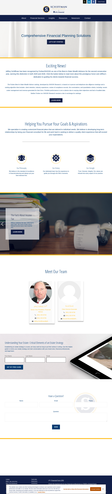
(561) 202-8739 (70, 312)
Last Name (29, 356)
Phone (91, 401)
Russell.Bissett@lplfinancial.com (70, 318)
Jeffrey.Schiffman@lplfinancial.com (41, 321)
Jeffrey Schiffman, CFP (40, 306)
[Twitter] (84, 2)
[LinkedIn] (89, 2)
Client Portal (101, 1)
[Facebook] (93, 2)
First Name (8, 356)
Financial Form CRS (57, 480)
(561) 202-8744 (41, 315)
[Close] (103, 489)
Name (21, 401)
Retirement (34, 481)
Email (48, 356)
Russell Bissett (69, 306)
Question (56, 411)
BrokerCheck (92, 484)
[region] (56, 489)
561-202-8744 (13, 481)
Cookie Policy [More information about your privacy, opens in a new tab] (41, 492)
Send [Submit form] (56, 427)
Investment (34, 483)
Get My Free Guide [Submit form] (14, 367)
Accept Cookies (95, 489)
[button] (23, 18)
